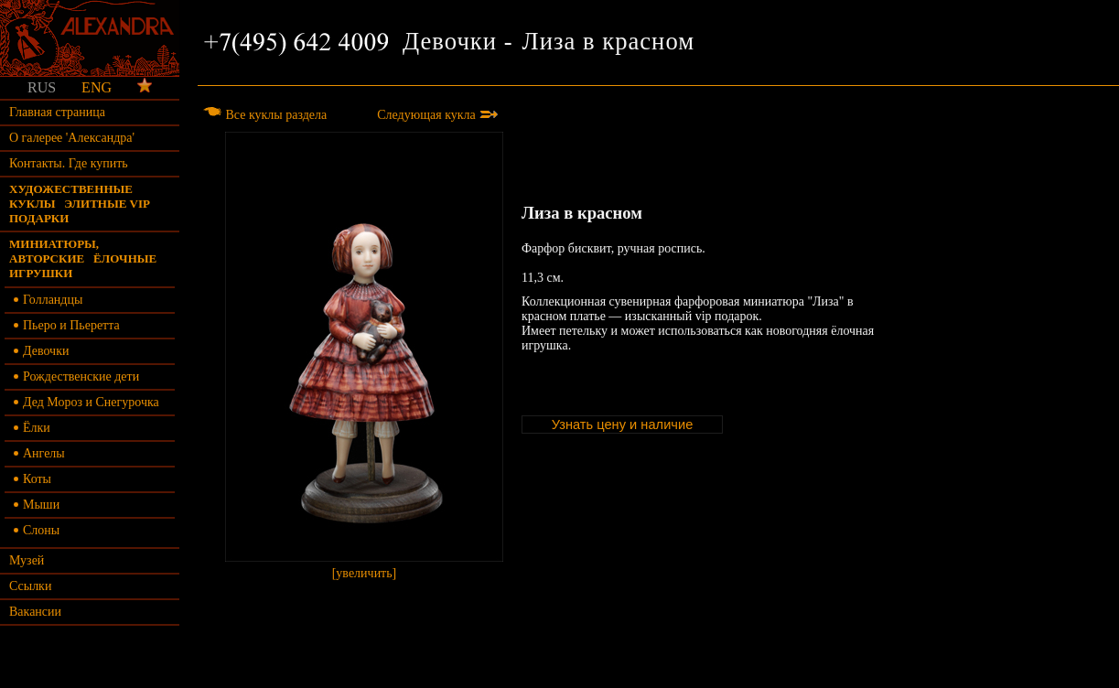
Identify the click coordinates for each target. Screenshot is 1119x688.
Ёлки (32, 428)
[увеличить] (364, 356)
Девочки (41, 351)
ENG (96, 87)
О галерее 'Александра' (71, 138)
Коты (32, 479)
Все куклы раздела (264, 115)
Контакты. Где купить (68, 163)
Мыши (36, 504)
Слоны (36, 530)
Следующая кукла (438, 115)
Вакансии (35, 611)
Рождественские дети (76, 376)
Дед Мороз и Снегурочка (86, 402)
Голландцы (48, 299)
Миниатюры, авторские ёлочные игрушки (82, 258)
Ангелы (39, 453)
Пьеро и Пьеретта (67, 325)
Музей (26, 560)
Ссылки (30, 586)
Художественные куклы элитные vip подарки (79, 203)
